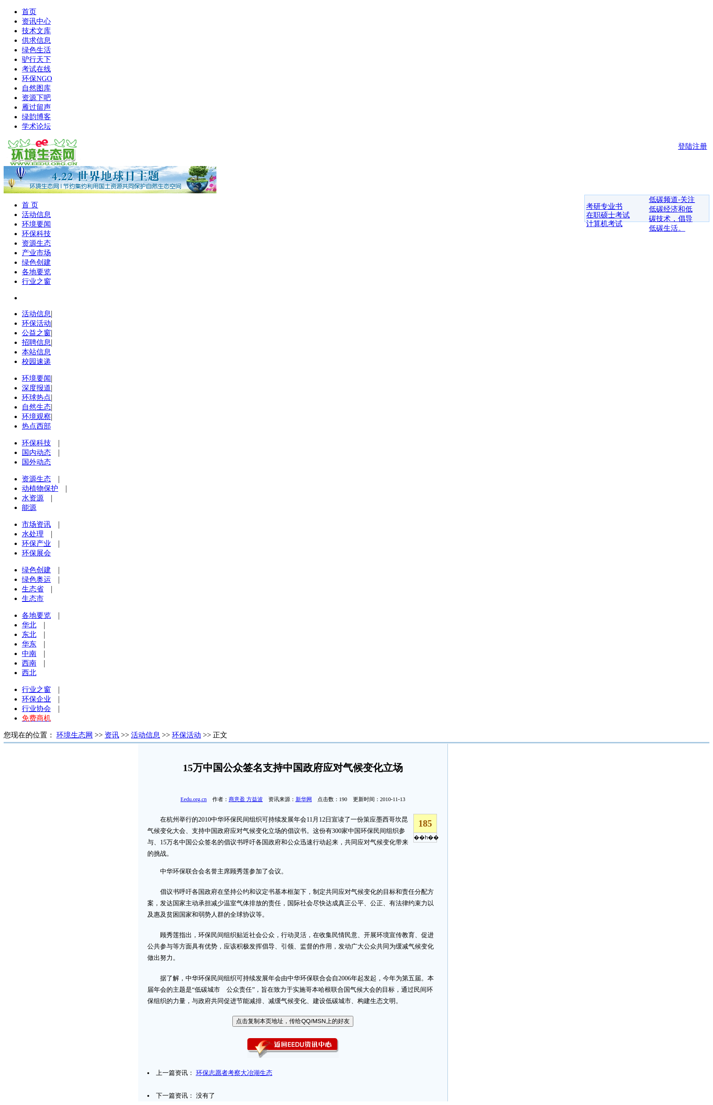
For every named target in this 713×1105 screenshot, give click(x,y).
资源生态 (36, 243)
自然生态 (36, 407)
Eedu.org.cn (194, 799)
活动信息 (36, 214)
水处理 (33, 534)
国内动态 (36, 452)
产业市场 (36, 253)
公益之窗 (36, 333)
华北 (29, 625)
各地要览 (36, 272)
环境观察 (36, 416)
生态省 (33, 589)
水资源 (33, 498)
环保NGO (37, 78)
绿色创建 (36, 262)
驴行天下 (36, 59)
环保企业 (36, 699)
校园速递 (36, 361)
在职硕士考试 (608, 215)
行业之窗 (36, 281)
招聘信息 (36, 342)
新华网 (304, 799)
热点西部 (36, 426)
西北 (29, 672)
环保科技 (36, 233)
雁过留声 (36, 107)
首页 (29, 11)
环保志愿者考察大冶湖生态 (234, 1073)
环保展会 (36, 553)
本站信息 (36, 352)
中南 (29, 653)
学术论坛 (36, 126)
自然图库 (36, 88)
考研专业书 (604, 206)
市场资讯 (36, 524)
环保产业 (36, 543)
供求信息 (36, 40)
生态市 (33, 598)
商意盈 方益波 (246, 799)
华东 (29, 644)
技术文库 (36, 31)
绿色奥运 (36, 579)
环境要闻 (36, 224)
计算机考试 (604, 223)
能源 (29, 507)
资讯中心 (36, 21)
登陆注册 (692, 146)
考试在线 (36, 69)
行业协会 (36, 708)
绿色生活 (36, 50)
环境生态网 (74, 735)
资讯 (112, 735)
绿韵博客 (36, 117)
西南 (29, 663)
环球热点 (36, 397)
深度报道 (36, 388)
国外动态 (36, 462)
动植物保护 (40, 488)
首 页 (30, 205)
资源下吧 (36, 97)
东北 (29, 634)
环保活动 (36, 323)
